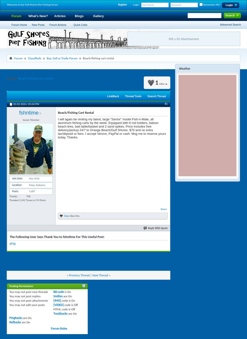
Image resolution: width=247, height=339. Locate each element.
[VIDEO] (59, 305)
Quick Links (80, 24)
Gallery (98, 16)
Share (164, 209)
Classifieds (34, 58)
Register (122, 4)
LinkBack (113, 96)
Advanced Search (230, 24)
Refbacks (15, 322)
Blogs (79, 16)
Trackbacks (61, 313)
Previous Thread (79, 275)
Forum (16, 16)
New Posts (38, 24)
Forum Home (19, 24)
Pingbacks (15, 318)
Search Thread (157, 96)
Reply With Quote (156, 228)
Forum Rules (59, 328)
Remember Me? (209, 4)
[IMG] (57, 300)
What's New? (38, 16)
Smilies (58, 296)
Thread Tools (133, 96)
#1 (166, 104)
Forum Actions (57, 24)
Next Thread (100, 275)
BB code (59, 292)
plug (13, 243)
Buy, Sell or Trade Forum (62, 58)
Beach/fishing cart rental (35, 78)
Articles (60, 16)
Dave (66, 215)
